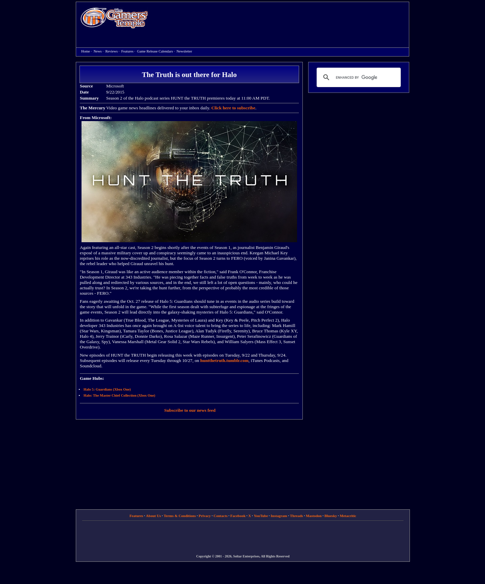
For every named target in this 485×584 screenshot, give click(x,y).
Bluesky (330, 516)
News (98, 51)
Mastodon (314, 516)
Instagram (279, 516)
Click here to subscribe (233, 107)
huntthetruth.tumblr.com (224, 360)
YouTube (261, 516)
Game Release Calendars (155, 51)
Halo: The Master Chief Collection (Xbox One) (119, 395)
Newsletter (184, 51)
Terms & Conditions (180, 516)
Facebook (238, 516)
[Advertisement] (282, 19)
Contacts (221, 516)
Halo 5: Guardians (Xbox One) (107, 389)
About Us (153, 516)
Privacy (205, 516)
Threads (296, 516)
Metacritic (348, 516)
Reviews (111, 51)
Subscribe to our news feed (190, 410)
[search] (358, 77)
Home (114, 17)
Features (127, 51)
